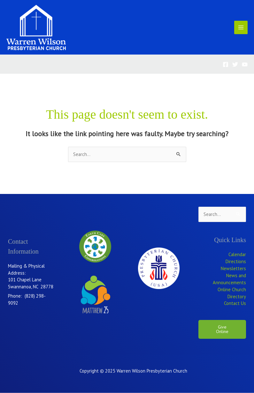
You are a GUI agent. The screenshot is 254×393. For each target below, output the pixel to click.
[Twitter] (235, 64)
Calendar (237, 254)
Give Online (222, 329)
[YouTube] (245, 64)
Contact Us (235, 303)
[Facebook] (225, 64)
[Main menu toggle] (241, 27)
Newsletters (233, 268)
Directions (236, 261)
